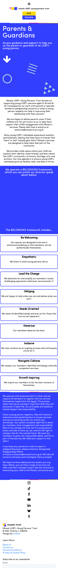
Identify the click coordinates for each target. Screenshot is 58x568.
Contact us (8, 548)
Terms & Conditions (12, 550)
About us (7, 545)
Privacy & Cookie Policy (14, 553)
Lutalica (16, 534)
